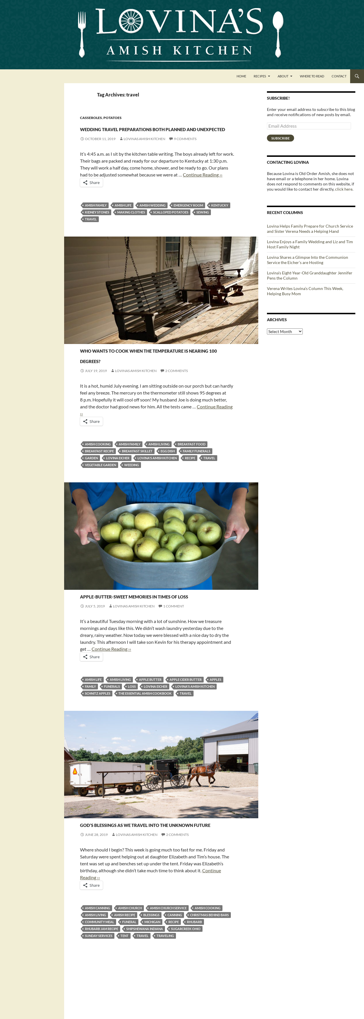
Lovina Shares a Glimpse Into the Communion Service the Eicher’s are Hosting (307, 260)
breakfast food (191, 475)
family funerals (196, 482)
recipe (190, 489)
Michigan (152, 974)
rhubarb (194, 974)
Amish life (123, 226)
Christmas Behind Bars (209, 967)
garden (91, 489)
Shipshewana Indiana (144, 981)
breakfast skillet (137, 482)
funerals (112, 728)
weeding (131, 496)
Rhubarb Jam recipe (101, 981)
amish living (159, 475)
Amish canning (97, 960)
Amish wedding (153, 226)
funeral (129, 974)
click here (343, 189)
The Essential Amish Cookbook (145, 735)
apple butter (150, 721)
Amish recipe (124, 967)
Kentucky (219, 226)
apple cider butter (186, 721)
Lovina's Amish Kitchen (157, 489)
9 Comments (185, 159)
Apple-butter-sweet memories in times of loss (157, 631)
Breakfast (90, 360)
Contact (339, 76)
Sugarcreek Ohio (185, 981)
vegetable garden (100, 496)
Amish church (130, 960)
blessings (151, 967)
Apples (215, 721)
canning (175, 967)
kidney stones (97, 233)
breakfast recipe (99, 482)
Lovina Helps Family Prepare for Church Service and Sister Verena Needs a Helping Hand (310, 229)
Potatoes (112, 118)
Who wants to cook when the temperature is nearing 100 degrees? (150, 380)
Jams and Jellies (95, 616)
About (283, 76)
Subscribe (280, 138)
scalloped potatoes (170, 233)
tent (124, 988)
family (90, 728)
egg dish (168, 482)
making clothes (131, 233)
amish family (96, 226)
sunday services (98, 988)
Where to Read (312, 76)
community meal (99, 974)
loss (132, 728)
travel (91, 240)
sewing (202, 233)
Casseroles (91, 118)
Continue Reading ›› (202, 195)
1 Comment (173, 648)
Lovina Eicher (117, 489)
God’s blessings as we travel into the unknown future (152, 870)
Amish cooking (98, 475)
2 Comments (176, 402)
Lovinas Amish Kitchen (144, 159)
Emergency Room (188, 226)
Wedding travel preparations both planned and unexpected (156, 138)
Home (241, 76)
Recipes (260, 76)
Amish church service (168, 960)
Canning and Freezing (101, 855)
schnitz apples (97, 735)
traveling (165, 988)
